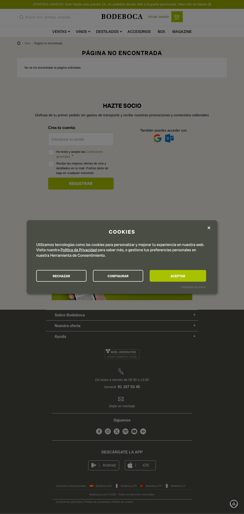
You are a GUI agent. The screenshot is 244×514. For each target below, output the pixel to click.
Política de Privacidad (79, 249)
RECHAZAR (62, 276)
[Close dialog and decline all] (209, 228)
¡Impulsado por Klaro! (193, 287)
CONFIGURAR (121, 276)
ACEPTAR (180, 276)
